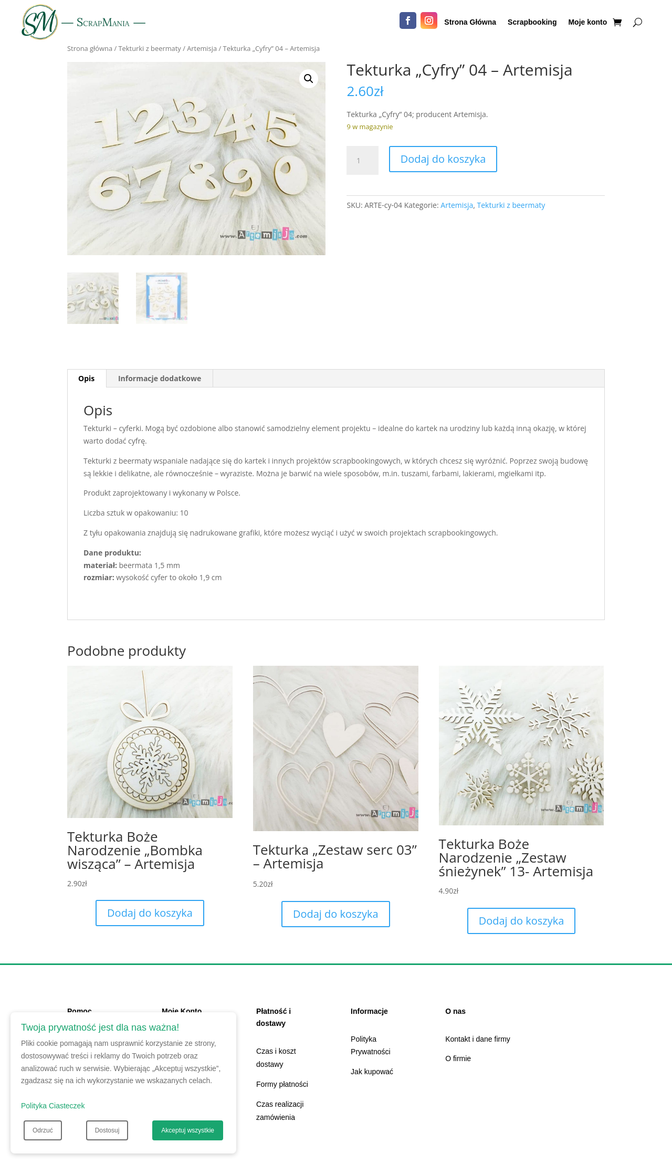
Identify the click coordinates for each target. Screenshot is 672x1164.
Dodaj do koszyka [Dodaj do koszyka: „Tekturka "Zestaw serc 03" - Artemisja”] (336, 914)
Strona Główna (470, 22)
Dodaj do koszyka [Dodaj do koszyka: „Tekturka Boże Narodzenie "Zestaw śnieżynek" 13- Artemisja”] (521, 921)
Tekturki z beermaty (150, 48)
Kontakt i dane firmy (477, 1039)
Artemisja (202, 48)
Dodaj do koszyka (443, 159)
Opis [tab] (86, 378)
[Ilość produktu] (362, 160)
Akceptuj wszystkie (187, 1130)
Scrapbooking (532, 22)
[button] (308, 78)
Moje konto (587, 22)
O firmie (458, 1058)
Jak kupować (372, 1071)
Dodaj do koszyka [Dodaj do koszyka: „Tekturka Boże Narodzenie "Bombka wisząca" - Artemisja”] (150, 913)
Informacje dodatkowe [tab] (159, 378)
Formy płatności (282, 1084)
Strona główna (89, 48)
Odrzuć (43, 1130)
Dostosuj (107, 1130)
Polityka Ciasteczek (53, 1106)
